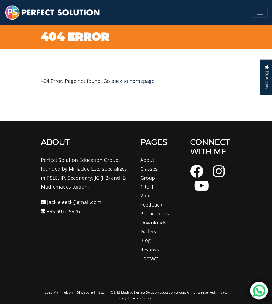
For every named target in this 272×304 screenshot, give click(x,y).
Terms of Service (141, 298)
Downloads (153, 222)
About (147, 160)
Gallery (148, 231)
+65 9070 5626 (60, 211)
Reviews (149, 249)
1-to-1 (147, 186)
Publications (154, 213)
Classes (149, 168)
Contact (149, 258)
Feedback (151, 204)
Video (147, 195)
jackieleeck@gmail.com (71, 202)
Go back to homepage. (129, 81)
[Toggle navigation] (260, 12)
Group (147, 178)
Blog (145, 240)
